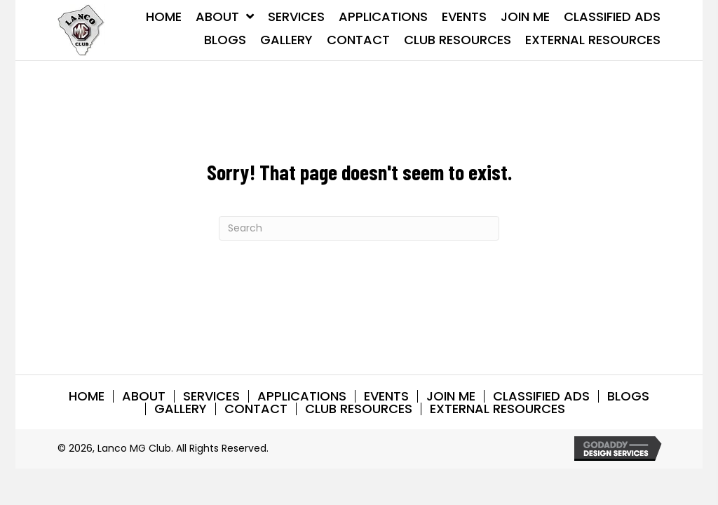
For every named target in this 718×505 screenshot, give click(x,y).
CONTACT (255, 409)
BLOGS (628, 396)
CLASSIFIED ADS (541, 396)
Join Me (450, 396)
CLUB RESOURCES (358, 409)
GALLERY (180, 409)
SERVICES (211, 396)
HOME (86, 396)
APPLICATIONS (301, 396)
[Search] (359, 228)
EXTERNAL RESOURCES (497, 409)
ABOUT (143, 396)
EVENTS (386, 396)
